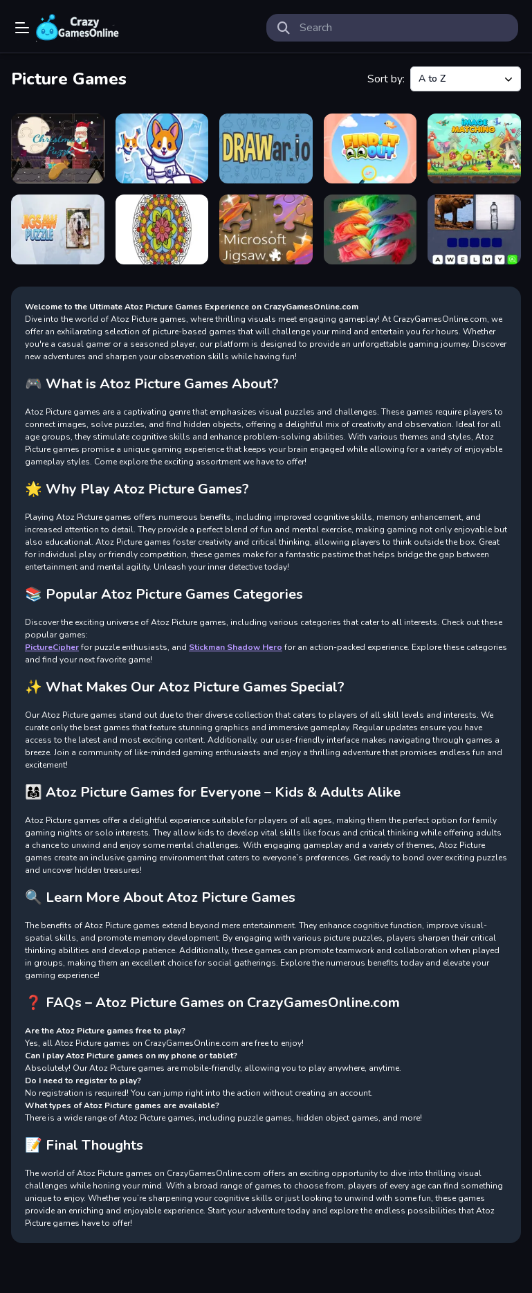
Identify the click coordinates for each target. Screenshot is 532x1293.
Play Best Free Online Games (77, 28)
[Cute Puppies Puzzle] (162, 148)
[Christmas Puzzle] (57, 148)
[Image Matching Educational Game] (474, 148)
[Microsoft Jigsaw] (266, 229)
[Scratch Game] (370, 229)
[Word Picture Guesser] (474, 229)
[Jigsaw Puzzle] (57, 229)
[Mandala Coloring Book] (162, 229)
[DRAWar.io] (266, 148)
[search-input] (404, 27)
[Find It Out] (370, 148)
